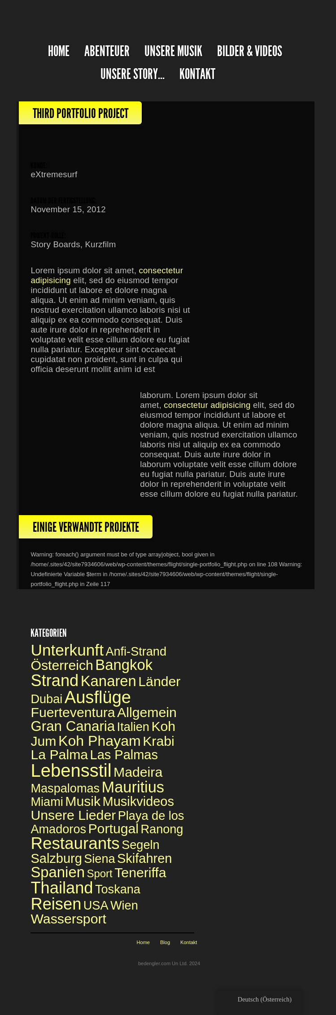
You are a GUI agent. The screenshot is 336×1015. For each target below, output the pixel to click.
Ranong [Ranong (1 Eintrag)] (161, 829)
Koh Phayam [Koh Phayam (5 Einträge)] (99, 741)
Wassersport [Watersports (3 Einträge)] (68, 918)
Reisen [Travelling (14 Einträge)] (56, 904)
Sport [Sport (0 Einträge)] (99, 873)
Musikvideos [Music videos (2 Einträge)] (138, 801)
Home (143, 942)
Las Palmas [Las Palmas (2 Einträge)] (124, 755)
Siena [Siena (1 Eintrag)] (99, 859)
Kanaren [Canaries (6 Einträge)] (108, 681)
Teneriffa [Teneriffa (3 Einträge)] (140, 872)
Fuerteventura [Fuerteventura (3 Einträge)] (73, 712)
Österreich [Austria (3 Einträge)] (62, 665)
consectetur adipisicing (207, 405)
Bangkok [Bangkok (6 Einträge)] (124, 664)
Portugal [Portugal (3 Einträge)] (113, 828)
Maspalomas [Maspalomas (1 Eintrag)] (65, 788)
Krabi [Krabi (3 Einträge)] (159, 741)
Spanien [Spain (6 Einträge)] (57, 872)
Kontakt (197, 74)
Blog (165, 942)
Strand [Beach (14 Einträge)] (55, 680)
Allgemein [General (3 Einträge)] (147, 712)
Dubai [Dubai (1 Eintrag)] (46, 699)
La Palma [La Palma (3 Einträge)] (59, 754)
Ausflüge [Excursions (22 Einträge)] (98, 697)
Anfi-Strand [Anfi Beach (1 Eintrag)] (135, 651)
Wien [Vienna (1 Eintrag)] (124, 905)
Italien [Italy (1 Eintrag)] (133, 727)
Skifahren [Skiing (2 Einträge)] (144, 858)
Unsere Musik (173, 51)
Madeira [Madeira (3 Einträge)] (137, 772)
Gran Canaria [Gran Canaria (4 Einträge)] (73, 726)
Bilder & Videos (249, 51)
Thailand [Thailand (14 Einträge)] (62, 888)
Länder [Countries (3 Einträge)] (159, 681)
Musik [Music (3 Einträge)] (82, 801)
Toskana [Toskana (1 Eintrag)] (117, 889)
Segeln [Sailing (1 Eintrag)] (140, 845)
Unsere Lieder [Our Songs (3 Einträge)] (73, 815)
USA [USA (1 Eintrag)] (96, 905)
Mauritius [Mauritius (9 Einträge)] (133, 787)
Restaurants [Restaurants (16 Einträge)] (75, 843)
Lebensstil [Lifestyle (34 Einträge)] (71, 770)
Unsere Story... (132, 74)
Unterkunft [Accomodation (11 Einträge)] (67, 650)
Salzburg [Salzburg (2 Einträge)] (56, 858)
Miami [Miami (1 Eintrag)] (47, 802)
